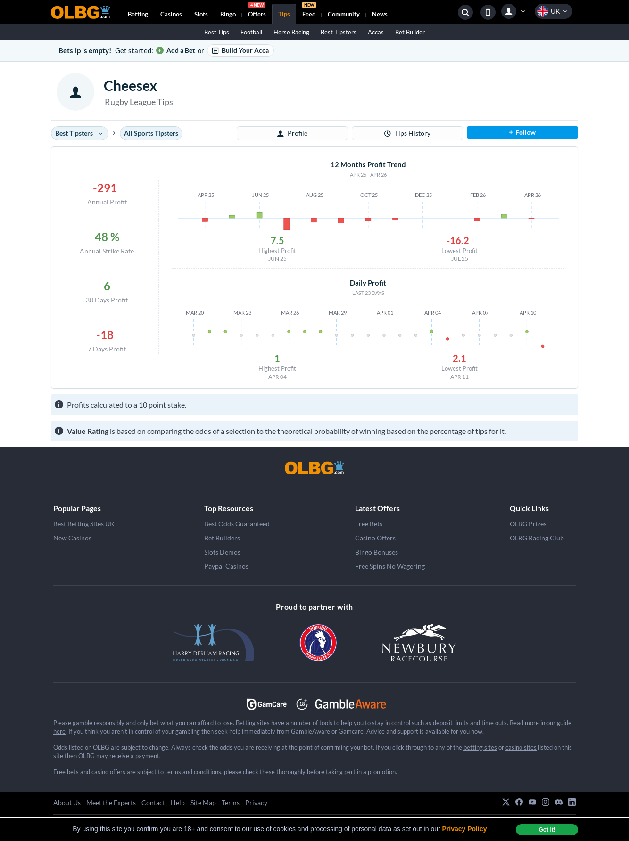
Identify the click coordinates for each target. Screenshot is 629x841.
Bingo (228, 14)
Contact (153, 803)
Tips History (407, 133)
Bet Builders (222, 538)
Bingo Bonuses (376, 552)
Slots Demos (222, 552)
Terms (231, 803)
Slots (201, 14)
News (380, 14)
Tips (284, 14)
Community (344, 14)
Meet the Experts (111, 803)
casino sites (521, 747)
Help (178, 803)
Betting (138, 14)
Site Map (203, 803)
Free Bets (368, 524)
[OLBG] (314, 467)
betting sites (480, 747)
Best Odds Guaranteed (237, 524)
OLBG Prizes (528, 524)
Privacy (256, 803)
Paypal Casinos (226, 566)
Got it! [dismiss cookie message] (546, 829)
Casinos (171, 14)
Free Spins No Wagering (390, 566)
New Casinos (72, 538)
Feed (309, 11)
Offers (257, 11)
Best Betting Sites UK (84, 524)
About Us (67, 803)
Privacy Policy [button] (464, 829)
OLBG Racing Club (537, 538)
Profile (292, 133)
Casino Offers (375, 538)
